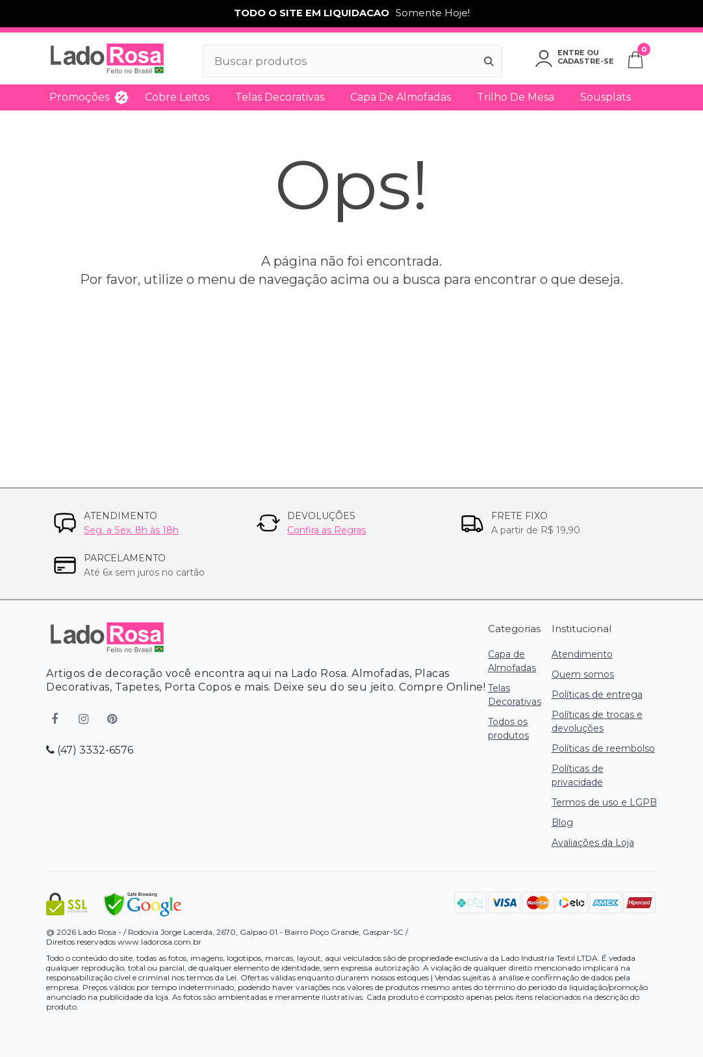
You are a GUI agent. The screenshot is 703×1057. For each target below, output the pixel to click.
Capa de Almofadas (400, 97)
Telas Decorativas (279, 97)
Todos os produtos (508, 728)
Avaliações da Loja (593, 842)
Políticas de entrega (597, 694)
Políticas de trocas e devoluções (597, 721)
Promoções (79, 97)
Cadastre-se (585, 61)
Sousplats (605, 97)
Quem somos (583, 674)
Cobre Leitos (177, 97)
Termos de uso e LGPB (604, 802)
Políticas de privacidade (578, 775)
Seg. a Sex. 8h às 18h (131, 530)
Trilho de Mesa (515, 97)
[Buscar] (489, 61)
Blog (562, 822)
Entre (571, 52)
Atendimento (582, 654)
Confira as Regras (326, 530)
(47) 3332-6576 (89, 750)
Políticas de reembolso (603, 748)
